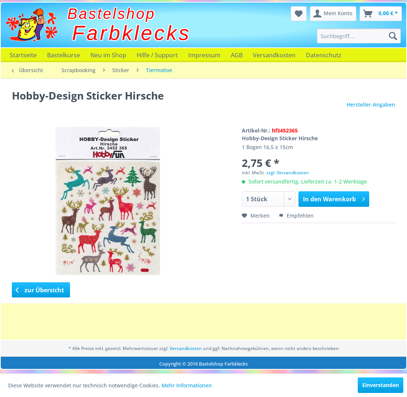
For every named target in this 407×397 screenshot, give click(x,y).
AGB (237, 55)
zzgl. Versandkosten (287, 172)
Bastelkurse (63, 55)
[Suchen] (393, 35)
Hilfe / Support (157, 55)
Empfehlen (296, 215)
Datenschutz (323, 55)
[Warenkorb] (381, 13)
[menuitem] (359, 35)
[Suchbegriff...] (359, 35)
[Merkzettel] (299, 13)
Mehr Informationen (186, 385)
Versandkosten (274, 55)
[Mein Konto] (333, 13)
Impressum (204, 55)
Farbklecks (131, 32)
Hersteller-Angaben (371, 104)
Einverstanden (380, 384)
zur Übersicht (40, 290)
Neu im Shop (108, 55)
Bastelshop (111, 14)
